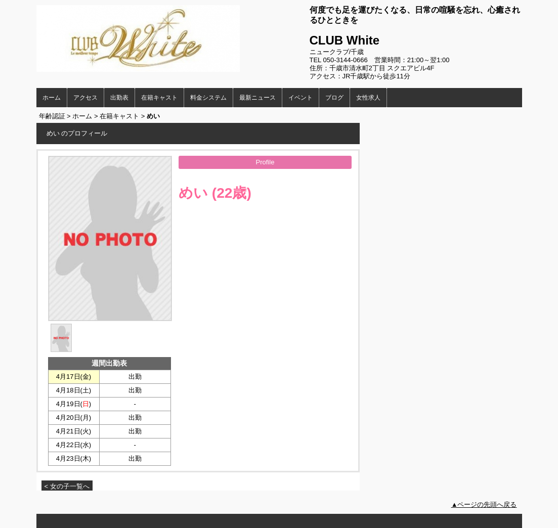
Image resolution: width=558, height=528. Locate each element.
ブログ (334, 97)
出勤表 (119, 97)
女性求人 (368, 97)
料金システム (208, 97)
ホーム (51, 97)
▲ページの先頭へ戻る (484, 504)
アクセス (85, 97)
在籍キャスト (159, 97)
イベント (300, 97)
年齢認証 (52, 116)
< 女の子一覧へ (67, 486)
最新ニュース (257, 97)
